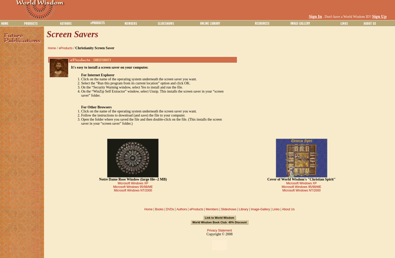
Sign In (315, 16)
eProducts (66, 48)
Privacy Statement (219, 230)
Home (52, 48)
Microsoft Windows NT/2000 (133, 190)
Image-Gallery (260, 209)
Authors (181, 209)
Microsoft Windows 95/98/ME (133, 187)
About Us (288, 209)
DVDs (170, 209)
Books (159, 209)
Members (212, 209)
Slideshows (228, 209)
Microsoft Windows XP (133, 183)
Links (276, 209)
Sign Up (379, 16)
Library (243, 209)
